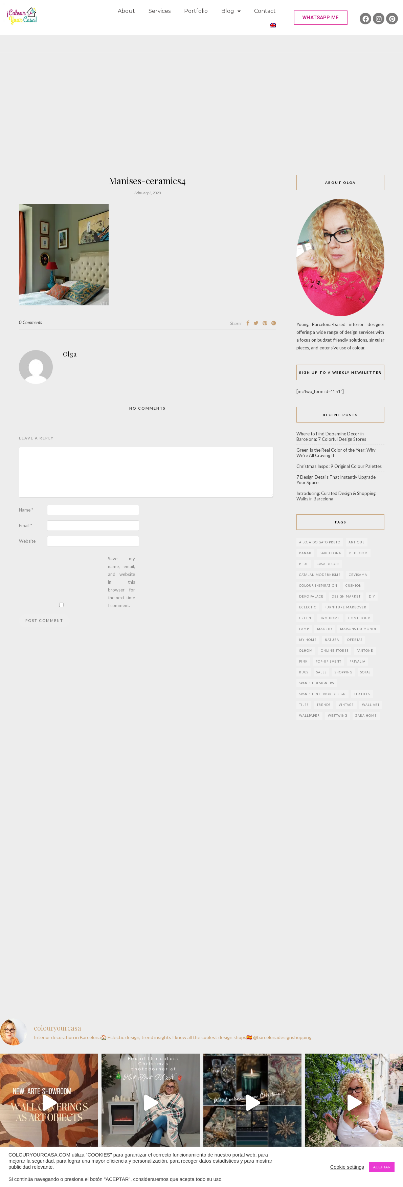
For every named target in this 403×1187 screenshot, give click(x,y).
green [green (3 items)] (305, 618)
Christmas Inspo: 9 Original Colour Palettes (339, 466)
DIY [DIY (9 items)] (372, 596)
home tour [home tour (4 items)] (359, 618)
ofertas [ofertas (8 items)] (354, 640)
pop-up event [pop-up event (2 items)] (328, 661)
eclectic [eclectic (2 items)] (307, 607)
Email (25, 525)
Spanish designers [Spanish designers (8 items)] (316, 683)
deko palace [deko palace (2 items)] (311, 596)
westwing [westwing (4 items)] (337, 715)
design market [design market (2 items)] (346, 596)
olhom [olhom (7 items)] (306, 650)
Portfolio (196, 11)
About (126, 11)
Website (27, 541)
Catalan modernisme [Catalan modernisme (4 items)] (320, 575)
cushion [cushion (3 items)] (353, 585)
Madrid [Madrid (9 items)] (324, 629)
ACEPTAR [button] (381, 1167)
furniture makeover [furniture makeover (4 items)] (345, 607)
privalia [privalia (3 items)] (357, 661)
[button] (321, 17)
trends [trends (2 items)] (324, 705)
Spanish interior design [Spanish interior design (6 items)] (322, 694)
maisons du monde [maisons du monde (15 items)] (358, 629)
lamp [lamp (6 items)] (304, 629)
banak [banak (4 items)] (305, 553)
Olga (69, 354)
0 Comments (30, 322)
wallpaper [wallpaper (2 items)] (309, 715)
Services (160, 11)
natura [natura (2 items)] (332, 640)
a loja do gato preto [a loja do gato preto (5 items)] (319, 542)
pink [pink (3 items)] (303, 661)
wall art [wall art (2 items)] (371, 705)
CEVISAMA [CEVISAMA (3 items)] (358, 575)
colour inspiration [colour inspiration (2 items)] (318, 585)
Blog (231, 11)
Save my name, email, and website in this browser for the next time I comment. (121, 582)
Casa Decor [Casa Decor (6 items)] (328, 564)
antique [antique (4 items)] (357, 542)
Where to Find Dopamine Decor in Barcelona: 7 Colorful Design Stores (331, 436)
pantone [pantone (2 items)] (365, 650)
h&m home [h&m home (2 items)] (329, 618)
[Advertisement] (201, 124)
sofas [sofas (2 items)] (365, 672)
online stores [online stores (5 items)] (335, 650)
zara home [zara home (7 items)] (366, 715)
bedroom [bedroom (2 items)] (358, 553)
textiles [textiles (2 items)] (362, 694)
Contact (265, 11)
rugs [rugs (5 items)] (303, 672)
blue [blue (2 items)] (304, 564)
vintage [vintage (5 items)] (346, 705)
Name (26, 510)
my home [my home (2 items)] (308, 640)
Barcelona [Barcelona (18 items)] (330, 553)
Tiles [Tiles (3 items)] (304, 705)
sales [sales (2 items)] (321, 672)
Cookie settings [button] (347, 1167)
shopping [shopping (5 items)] (343, 672)
